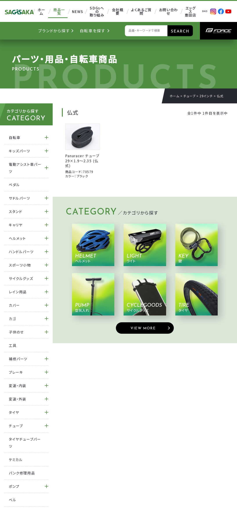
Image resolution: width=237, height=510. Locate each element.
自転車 (14, 137)
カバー (14, 305)
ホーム (174, 96)
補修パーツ (18, 358)
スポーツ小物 (20, 265)
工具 (12, 345)
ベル (12, 499)
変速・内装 (17, 385)
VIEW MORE (143, 328)
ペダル (14, 184)
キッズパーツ (19, 150)
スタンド (15, 211)
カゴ (12, 318)
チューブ (189, 96)
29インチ (206, 96)
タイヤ (14, 412)
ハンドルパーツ (21, 251)
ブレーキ (16, 372)
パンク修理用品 (22, 473)
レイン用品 (18, 291)
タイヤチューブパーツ (25, 442)
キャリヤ (15, 224)
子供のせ (16, 332)
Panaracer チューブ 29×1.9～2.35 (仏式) (82, 160)
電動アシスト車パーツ (25, 168)
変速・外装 (17, 399)
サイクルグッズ (21, 278)
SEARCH (180, 31)
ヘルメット (17, 238)
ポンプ (14, 486)
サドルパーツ (19, 198)
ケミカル (16, 459)
